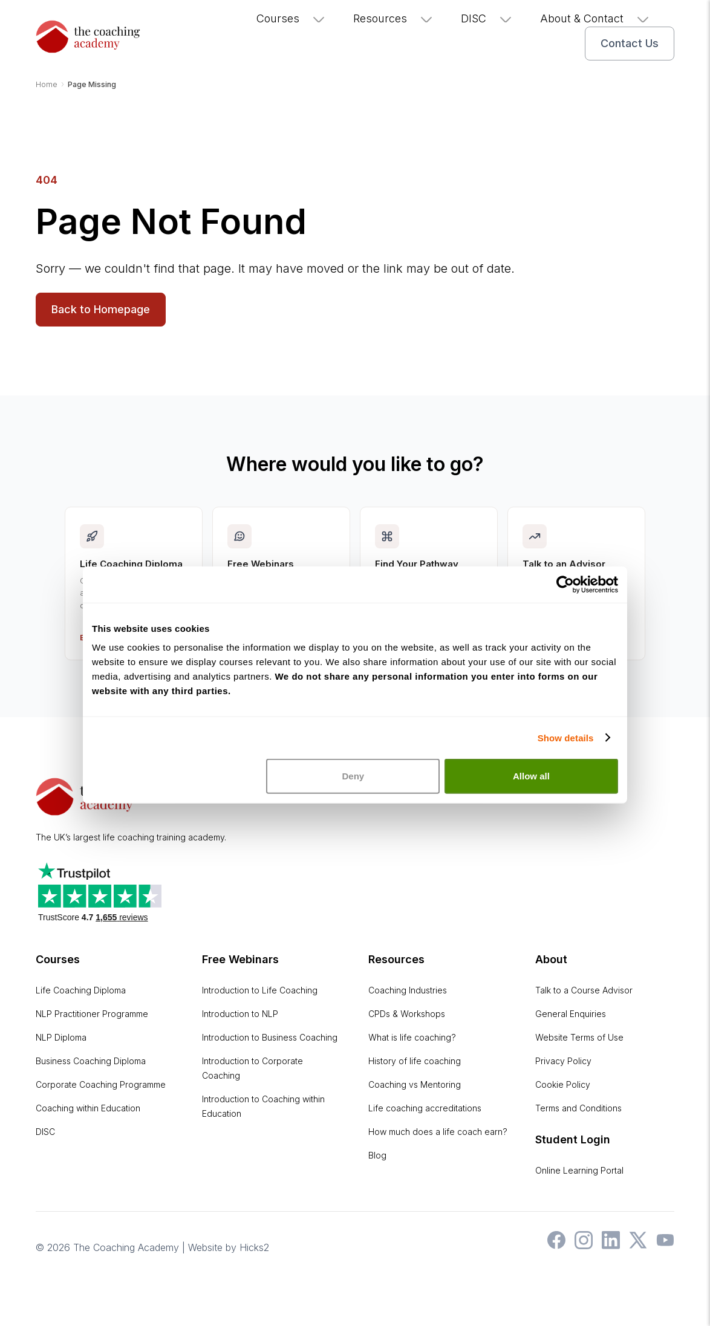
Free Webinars (240, 959)
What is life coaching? (412, 1037)
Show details (566, 715)
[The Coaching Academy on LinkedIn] (608, 1246)
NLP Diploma (61, 1037)
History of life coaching (414, 1061)
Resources (393, 18)
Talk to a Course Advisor (584, 990)
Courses (291, 18)
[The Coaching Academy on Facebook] (553, 1246)
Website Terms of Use (579, 1037)
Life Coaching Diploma (81, 990)
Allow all (531, 754)
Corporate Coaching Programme (101, 1084)
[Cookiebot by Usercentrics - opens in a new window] (565, 562)
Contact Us (630, 43)
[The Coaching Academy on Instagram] (580, 1246)
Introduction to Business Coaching (269, 1037)
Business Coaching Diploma (91, 1061)
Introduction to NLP (240, 1014)
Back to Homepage (100, 309)
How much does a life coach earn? (437, 1131)
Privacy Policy (563, 1061)
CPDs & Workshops (406, 1014)
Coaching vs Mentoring (414, 1084)
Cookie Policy (562, 1084)
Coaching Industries (407, 990)
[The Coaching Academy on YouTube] (662, 1246)
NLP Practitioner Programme (92, 1014)
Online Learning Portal (579, 1170)
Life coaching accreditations (424, 1108)
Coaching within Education (88, 1108)
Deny (353, 754)
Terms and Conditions (578, 1108)
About (551, 959)
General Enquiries (570, 1014)
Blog (377, 1155)
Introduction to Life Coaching (260, 990)
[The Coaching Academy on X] (635, 1246)
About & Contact (595, 18)
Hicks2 (254, 1247)
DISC (487, 18)
